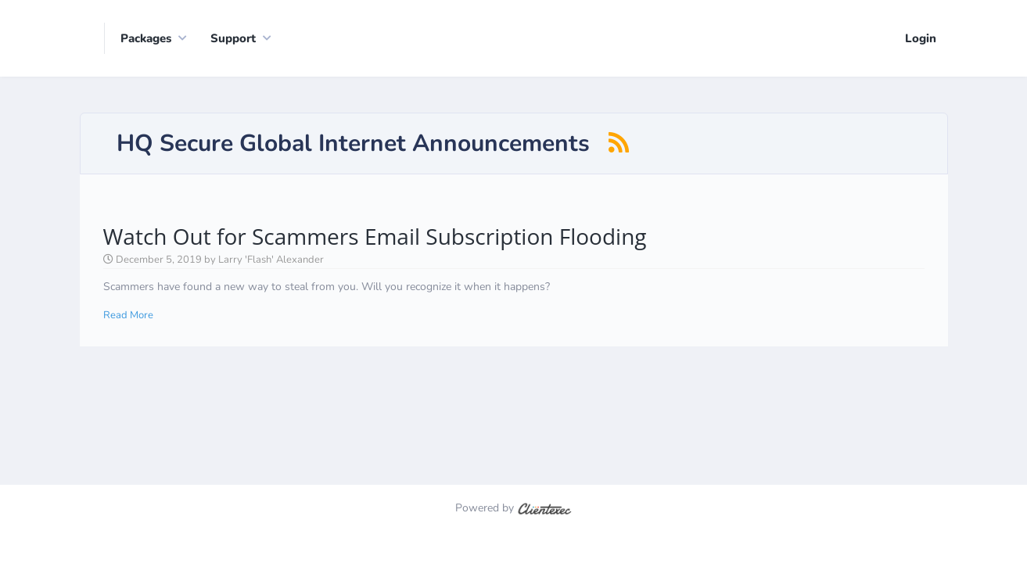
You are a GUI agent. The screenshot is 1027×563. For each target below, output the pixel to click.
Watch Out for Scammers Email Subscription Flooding (375, 221)
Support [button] (233, 38)
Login (920, 38)
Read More (128, 300)
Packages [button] (145, 38)
